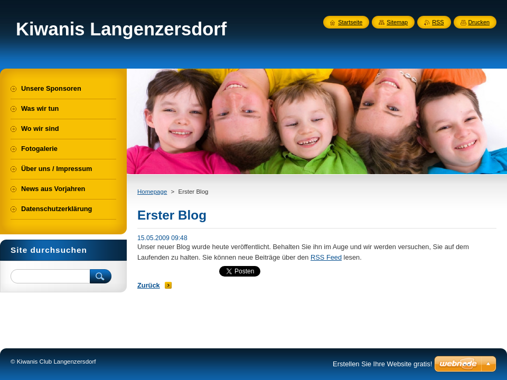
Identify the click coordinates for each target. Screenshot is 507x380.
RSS (438, 22)
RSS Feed (326, 257)
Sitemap (397, 22)
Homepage (152, 191)
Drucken (479, 22)
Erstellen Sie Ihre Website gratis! (382, 364)
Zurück (148, 285)
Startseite (350, 22)
